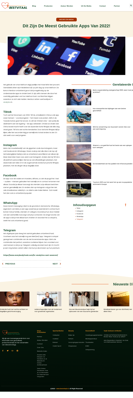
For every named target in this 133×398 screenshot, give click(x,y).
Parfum (70, 339)
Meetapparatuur (91, 339)
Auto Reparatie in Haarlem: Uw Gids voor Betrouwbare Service (116, 341)
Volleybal (56, 335)
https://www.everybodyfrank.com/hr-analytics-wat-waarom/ (30, 255)
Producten (48, 6)
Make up (71, 335)
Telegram (80, 219)
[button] (131, 5)
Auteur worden (67, 6)
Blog (34, 6)
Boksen (55, 342)
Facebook (80, 214)
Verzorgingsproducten (75, 342)
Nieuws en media (66, 19)
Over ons (40, 347)
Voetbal (55, 339)
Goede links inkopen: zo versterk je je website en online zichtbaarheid (42, 360)
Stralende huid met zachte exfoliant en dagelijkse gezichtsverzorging (14, 310)
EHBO (87, 346)
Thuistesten (89, 342)
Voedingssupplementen (93, 335)
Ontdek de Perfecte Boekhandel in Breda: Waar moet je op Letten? (115, 336)
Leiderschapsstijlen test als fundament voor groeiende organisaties (48, 310)
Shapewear (72, 346)
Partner (117, 6)
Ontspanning (90, 350)
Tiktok (78, 208)
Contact (102, 6)
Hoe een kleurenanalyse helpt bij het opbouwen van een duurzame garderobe (83, 310)
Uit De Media (86, 6)
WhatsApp (80, 216)
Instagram (80, 211)
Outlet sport (57, 346)
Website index (42, 351)
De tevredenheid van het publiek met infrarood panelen (112, 164)
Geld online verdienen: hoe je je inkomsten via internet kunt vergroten (43, 373)
